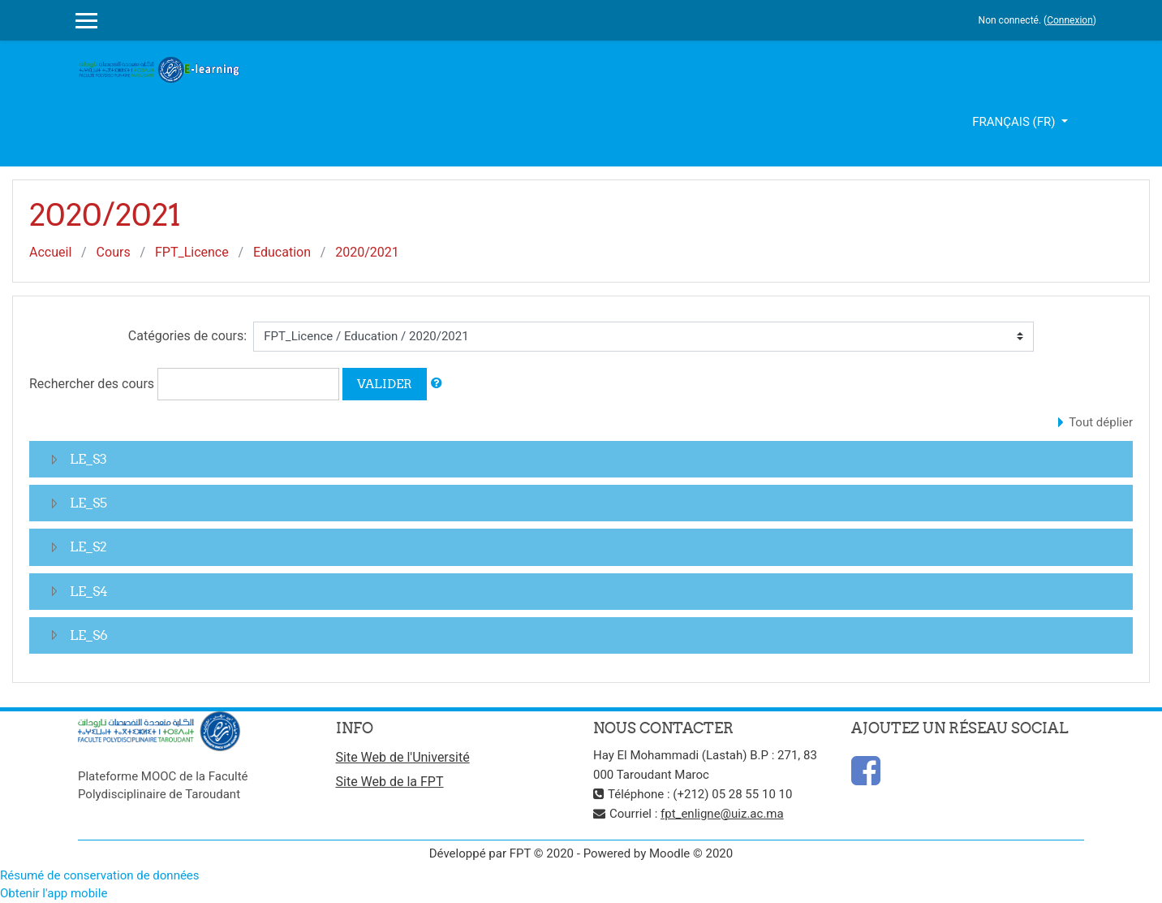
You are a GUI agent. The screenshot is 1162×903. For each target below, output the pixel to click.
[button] (436, 384)
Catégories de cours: (187, 335)
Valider (384, 383)
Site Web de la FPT (390, 781)
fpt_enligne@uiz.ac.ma (722, 813)
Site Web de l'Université (403, 757)
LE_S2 (88, 546)
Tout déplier (1101, 422)
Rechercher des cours (91, 383)
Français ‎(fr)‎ (1015, 121)
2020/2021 (367, 252)
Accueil (50, 252)
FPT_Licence (192, 252)
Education (282, 252)
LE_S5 (88, 503)
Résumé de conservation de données (100, 875)
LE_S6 (89, 635)
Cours (114, 252)
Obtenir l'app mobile (53, 893)
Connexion (1070, 20)
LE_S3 (88, 459)
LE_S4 (89, 591)
